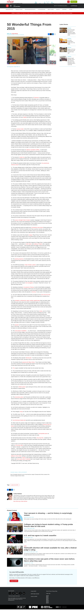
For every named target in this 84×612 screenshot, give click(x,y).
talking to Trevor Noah (16, 458)
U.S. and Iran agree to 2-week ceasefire (40, 538)
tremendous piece (19, 399)
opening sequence (19, 261)
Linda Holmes (14, 36)
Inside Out (22, 159)
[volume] (11, 8)
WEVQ (47, 604)
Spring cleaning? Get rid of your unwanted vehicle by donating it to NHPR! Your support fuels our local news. (42, 15)
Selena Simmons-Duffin (28, 554)
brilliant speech (22, 389)
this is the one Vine (45, 297)
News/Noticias (9, 12)
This (14, 370)
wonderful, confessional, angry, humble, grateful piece (27, 303)
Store (70, 12)
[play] (7, 8)
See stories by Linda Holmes (20, 504)
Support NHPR (14, 583)
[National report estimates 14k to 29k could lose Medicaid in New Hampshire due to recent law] (63, 61)
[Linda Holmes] (9, 499)
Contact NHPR (33, 593)
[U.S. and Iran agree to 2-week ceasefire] (15, 541)
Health (25, 548)
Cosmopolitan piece (42, 436)
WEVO (47, 603)
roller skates (29, 246)
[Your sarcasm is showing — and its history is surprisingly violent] (15, 519)
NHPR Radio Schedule (35, 596)
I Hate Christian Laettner (30, 267)
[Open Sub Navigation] (23, 12)
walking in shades (38, 246)
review (40, 313)
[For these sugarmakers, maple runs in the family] (63, 43)
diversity (34, 294)
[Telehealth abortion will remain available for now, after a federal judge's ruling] (15, 552)
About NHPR (51, 12)
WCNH (47, 598)
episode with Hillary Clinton (28, 364)
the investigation (29, 285)
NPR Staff (26, 540)
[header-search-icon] (69, 3)
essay (21, 414)
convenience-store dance (37, 230)
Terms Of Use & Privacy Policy (51, 593)
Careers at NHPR (34, 599)
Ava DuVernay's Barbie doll (19, 422)
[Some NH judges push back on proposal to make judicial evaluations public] (63, 32)
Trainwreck (36, 100)
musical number (20, 131)
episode (17, 327)
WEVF (47, 600)
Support (75, 3)
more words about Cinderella (23, 461)
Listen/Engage (41, 12)
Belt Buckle (28, 360)
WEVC (47, 599)
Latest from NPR (14, 487)
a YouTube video (19, 448)
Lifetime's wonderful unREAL (33, 152)
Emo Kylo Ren (40, 440)
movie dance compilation (20, 333)
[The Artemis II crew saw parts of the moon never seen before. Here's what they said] (15, 565)
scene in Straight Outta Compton (22, 222)
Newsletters (19, 12)
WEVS (47, 605)
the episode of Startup (28, 289)
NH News (69, 30)
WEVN (47, 602)
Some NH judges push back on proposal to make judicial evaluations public (71, 35)
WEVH (47, 601)
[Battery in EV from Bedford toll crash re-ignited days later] (63, 52)
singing (24, 119)
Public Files (48, 596)
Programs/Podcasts (30, 12)
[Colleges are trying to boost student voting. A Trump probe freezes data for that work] (15, 530)
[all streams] (74, 8)
